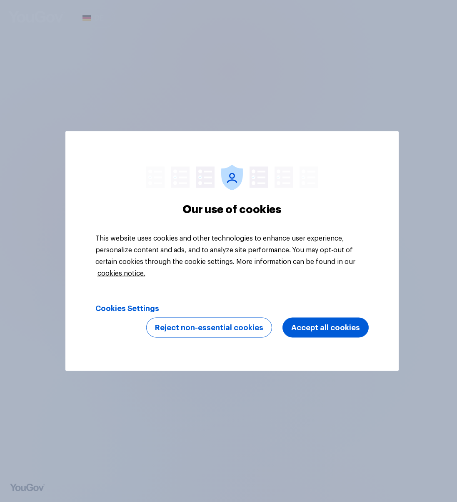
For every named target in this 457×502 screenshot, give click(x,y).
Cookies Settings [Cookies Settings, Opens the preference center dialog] (127, 308)
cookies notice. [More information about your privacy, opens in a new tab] (121, 273)
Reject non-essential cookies (209, 327)
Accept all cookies (325, 327)
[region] (232, 251)
